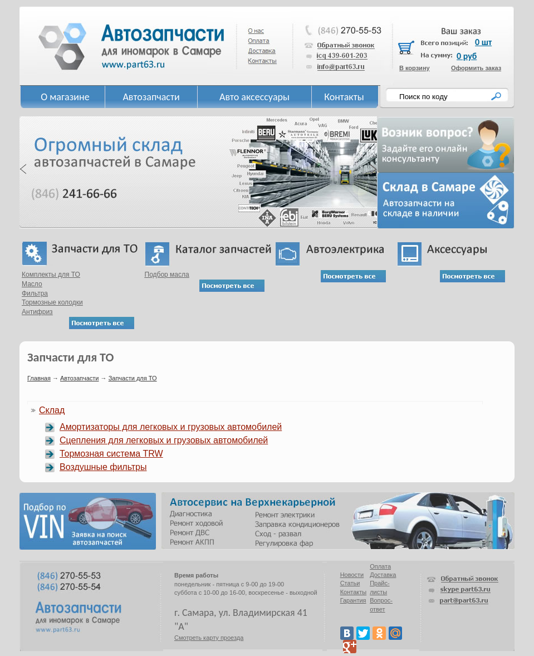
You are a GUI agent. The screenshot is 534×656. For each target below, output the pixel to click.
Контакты (344, 97)
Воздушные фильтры (103, 467)
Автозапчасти (151, 97)
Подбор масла (167, 274)
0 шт (483, 42)
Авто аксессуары (254, 97)
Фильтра (35, 293)
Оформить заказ (476, 68)
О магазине (65, 97)
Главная (39, 378)
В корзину (414, 68)
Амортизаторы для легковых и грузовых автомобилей (171, 427)
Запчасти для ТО (133, 378)
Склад (52, 410)
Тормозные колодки (52, 302)
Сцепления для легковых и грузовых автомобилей (164, 440)
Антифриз (37, 312)
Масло (32, 284)
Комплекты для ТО (51, 274)
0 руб (467, 56)
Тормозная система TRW (111, 453)
